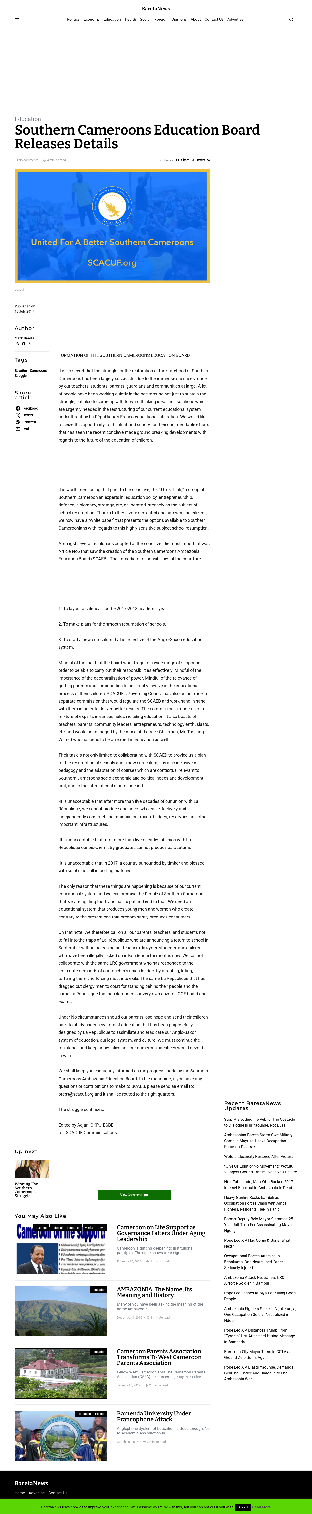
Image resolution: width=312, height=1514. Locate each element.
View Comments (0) (134, 1195)
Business (41, 1228)
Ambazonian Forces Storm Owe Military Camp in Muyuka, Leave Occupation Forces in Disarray (258, 1141)
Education (112, 19)
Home (20, 1493)
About (196, 19)
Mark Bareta (24, 338)
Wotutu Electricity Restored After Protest (258, 1156)
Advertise (235, 19)
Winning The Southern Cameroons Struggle (26, 1190)
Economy (92, 19)
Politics (73, 19)
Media (89, 1228)
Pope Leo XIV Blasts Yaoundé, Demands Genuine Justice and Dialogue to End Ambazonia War (258, 1373)
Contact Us (214, 19)
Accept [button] (243, 1507)
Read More (261, 1507)
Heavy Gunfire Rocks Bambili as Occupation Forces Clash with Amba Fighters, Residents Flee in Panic (255, 1203)
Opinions (179, 19)
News (101, 1228)
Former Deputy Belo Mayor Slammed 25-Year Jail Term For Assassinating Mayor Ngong (259, 1225)
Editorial (57, 1228)
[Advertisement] (156, 71)
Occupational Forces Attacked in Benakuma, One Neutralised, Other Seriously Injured (253, 1262)
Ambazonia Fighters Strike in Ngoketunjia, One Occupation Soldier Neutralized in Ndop (260, 1314)
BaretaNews (156, 8)
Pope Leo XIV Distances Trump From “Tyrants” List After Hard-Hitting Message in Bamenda (259, 1336)
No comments (28, 160)
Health (130, 19)
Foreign (161, 19)
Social (145, 19)
